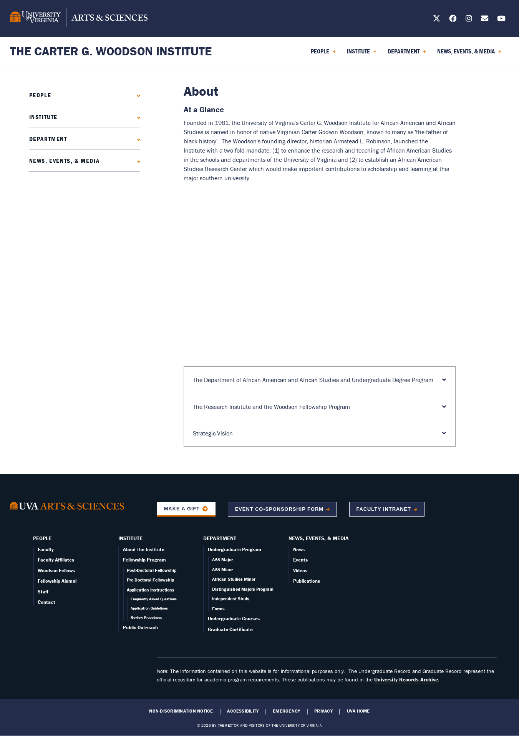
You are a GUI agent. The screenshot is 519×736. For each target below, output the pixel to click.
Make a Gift (182, 509)
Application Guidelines (149, 608)
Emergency (286, 711)
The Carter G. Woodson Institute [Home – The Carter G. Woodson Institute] (111, 50)
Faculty (46, 549)
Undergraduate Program (234, 549)
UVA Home (358, 711)
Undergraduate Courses (234, 618)
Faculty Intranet (383, 509)
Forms (218, 608)
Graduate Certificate (230, 629)
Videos (300, 570)
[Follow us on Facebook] (452, 19)
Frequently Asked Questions (154, 598)
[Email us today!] (484, 19)
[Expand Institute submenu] (136, 116)
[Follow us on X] (436, 19)
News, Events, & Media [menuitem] (469, 53)
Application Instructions (150, 590)
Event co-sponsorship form (279, 509)
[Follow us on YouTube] (501, 19)
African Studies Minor (233, 579)
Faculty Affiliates (56, 560)
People (40, 95)
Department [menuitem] (407, 53)
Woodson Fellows (56, 570)
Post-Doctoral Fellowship (151, 570)
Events (300, 560)
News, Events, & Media (64, 160)
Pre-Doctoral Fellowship (150, 580)
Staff (43, 591)
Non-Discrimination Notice (181, 711)
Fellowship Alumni (57, 581)
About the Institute (143, 549)
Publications (306, 581)
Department (48, 139)
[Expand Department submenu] (136, 138)
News (299, 549)
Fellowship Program (144, 560)
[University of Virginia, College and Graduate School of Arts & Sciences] (79, 18)
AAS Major (222, 559)
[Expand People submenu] (136, 94)
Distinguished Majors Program (243, 589)
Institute (43, 117)
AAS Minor (222, 569)
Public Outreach (140, 627)
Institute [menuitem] (362, 53)
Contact (46, 602)
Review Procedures (146, 617)
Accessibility (243, 711)
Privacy (323, 711)
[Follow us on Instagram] (469, 19)
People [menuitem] (323, 53)
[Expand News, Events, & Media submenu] (136, 160)
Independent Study (230, 598)
